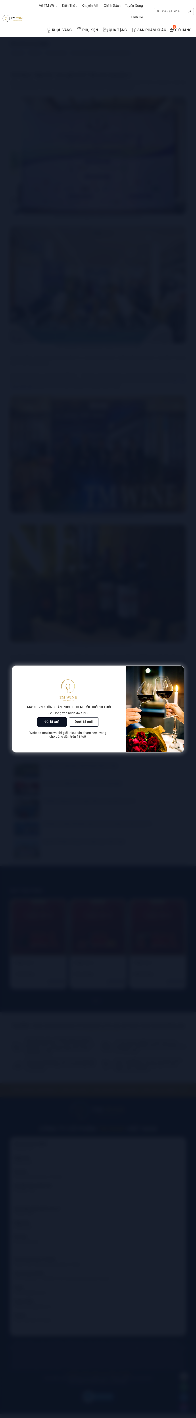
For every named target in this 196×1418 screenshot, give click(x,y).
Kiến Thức (69, 6)
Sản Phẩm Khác (148, 30)
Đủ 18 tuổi (52, 722)
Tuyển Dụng (134, 6)
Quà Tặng (114, 30)
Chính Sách (112, 6)
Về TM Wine (48, 6)
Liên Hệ (137, 17)
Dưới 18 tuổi (84, 722)
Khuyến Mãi (90, 6)
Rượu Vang (59, 30)
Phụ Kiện (87, 30)
